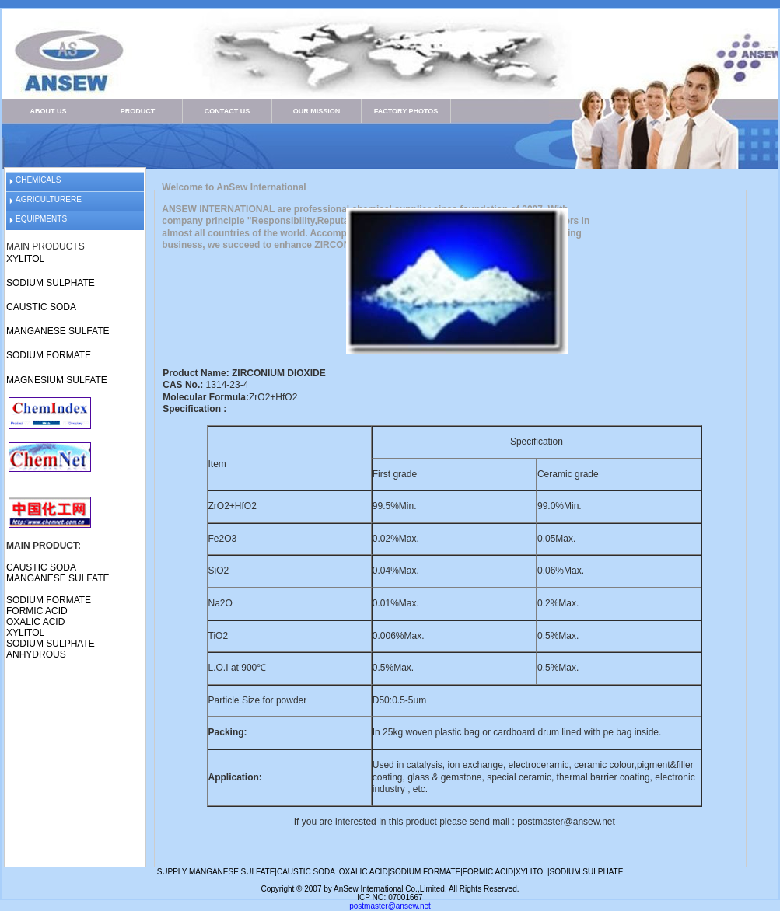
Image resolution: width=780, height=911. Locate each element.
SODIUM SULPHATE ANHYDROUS (50, 649)
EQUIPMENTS (41, 219)
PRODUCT (138, 111)
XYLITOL (25, 258)
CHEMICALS (38, 180)
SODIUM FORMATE (48, 355)
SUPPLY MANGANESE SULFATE (216, 871)
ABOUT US (48, 111)
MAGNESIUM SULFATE (56, 380)
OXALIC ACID (35, 621)
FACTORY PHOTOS (406, 111)
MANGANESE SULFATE (57, 331)
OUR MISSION (317, 111)
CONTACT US (227, 111)
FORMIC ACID (37, 611)
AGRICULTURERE (49, 199)
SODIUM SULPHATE (50, 282)
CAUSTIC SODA (41, 307)
